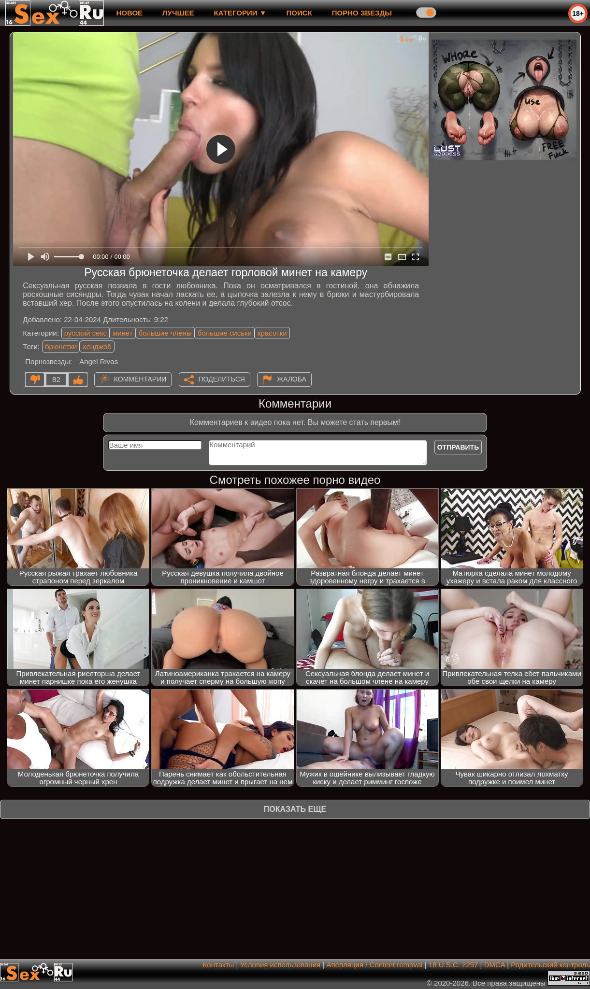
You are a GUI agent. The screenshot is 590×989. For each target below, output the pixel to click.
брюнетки (61, 346)
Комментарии (140, 379)
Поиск (299, 13)
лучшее (178, 13)
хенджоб (97, 346)
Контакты (218, 965)
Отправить (458, 447)
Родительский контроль (550, 965)
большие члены (165, 333)
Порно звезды (362, 13)
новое (129, 13)
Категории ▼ (240, 13)
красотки (272, 333)
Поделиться (222, 379)
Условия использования (280, 965)
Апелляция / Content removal (374, 965)
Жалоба (291, 379)
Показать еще (295, 809)
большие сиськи (225, 333)
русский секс (85, 333)
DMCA (494, 965)
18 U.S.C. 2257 (453, 965)
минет (123, 333)
